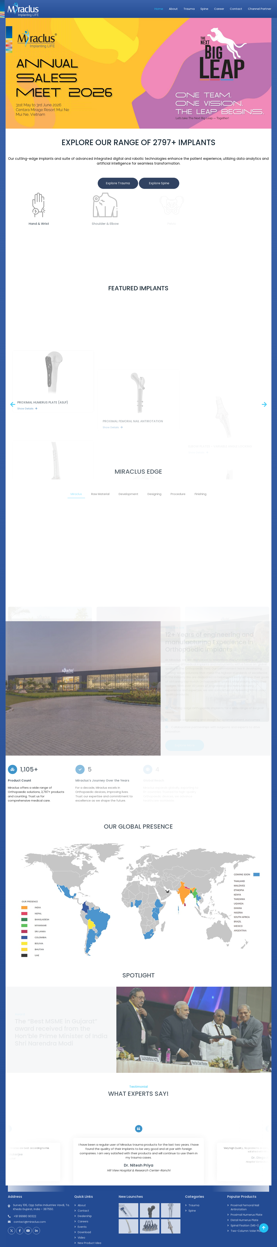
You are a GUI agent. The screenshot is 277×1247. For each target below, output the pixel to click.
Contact (236, 9)
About (173, 9)
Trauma (189, 9)
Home (158, 9)
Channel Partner (259, 9)
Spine (204, 9)
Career (219, 9)
